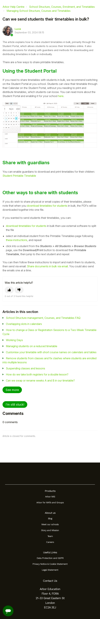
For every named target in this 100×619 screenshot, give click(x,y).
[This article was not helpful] (19, 290)
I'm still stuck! (15, 404)
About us (50, 512)
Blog (50, 518)
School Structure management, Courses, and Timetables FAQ (43, 318)
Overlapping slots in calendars (24, 324)
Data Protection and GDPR (50, 558)
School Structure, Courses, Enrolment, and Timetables (62, 6)
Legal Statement (50, 569)
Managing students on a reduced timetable (31, 346)
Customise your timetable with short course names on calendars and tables (51, 352)
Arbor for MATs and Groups (50, 502)
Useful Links (50, 552)
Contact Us (50, 580)
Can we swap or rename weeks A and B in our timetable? (40, 380)
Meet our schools (50, 524)
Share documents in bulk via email (47, 266)
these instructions (16, 240)
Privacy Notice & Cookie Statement (50, 564)
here (60, 96)
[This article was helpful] (9, 290)
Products (50, 491)
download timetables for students (47, 205)
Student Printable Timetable (19, 175)
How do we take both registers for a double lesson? (37, 374)
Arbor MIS (50, 496)
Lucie (18, 29)
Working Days (14, 340)
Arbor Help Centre (13, 6)
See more (12, 390)
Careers (50, 542)
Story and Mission (50, 530)
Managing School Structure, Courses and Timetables (39, 10)
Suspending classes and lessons (25, 368)
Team (50, 536)
